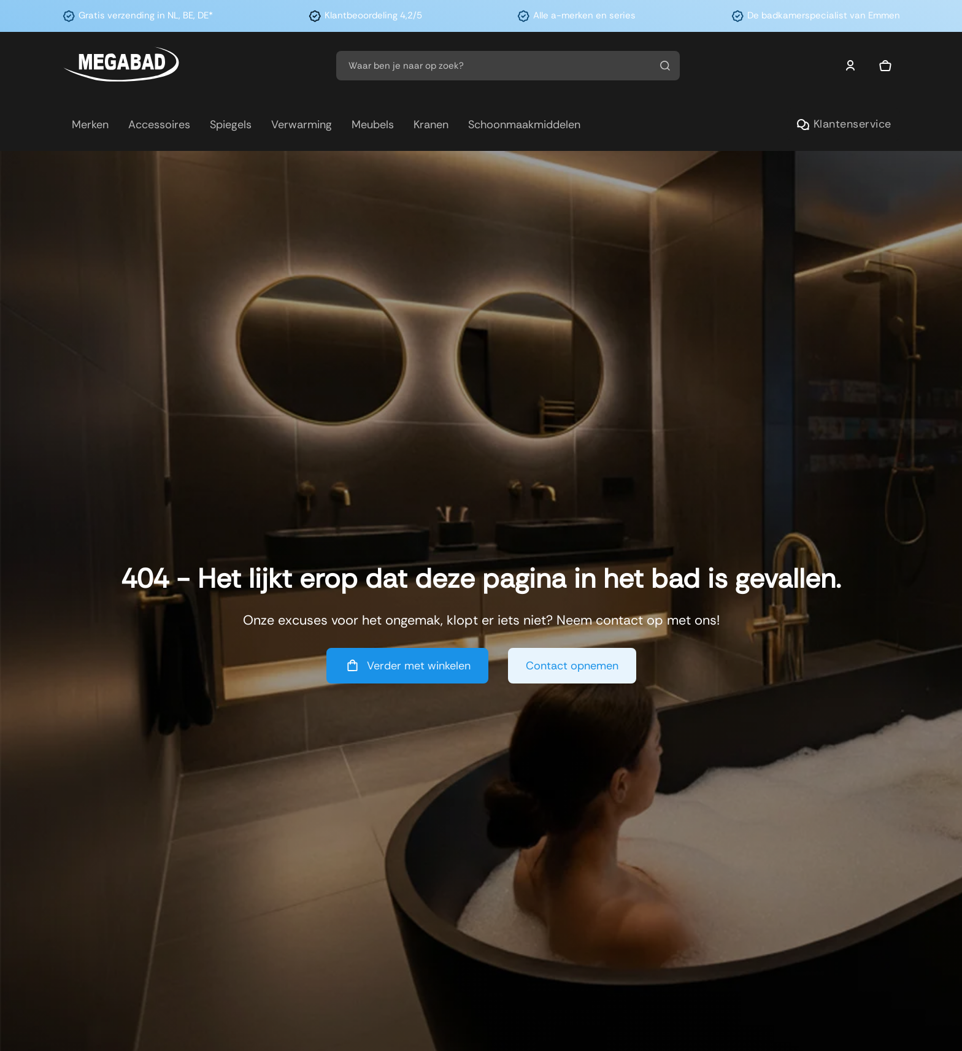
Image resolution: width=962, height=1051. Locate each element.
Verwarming (301, 124)
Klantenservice (843, 124)
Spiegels (231, 124)
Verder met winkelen (407, 665)
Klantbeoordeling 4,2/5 (373, 15)
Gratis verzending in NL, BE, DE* (146, 15)
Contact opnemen (572, 665)
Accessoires (159, 124)
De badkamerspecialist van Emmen (823, 15)
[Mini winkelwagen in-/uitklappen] (885, 65)
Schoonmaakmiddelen (524, 124)
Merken (90, 124)
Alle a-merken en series (584, 15)
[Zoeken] (665, 65)
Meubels (373, 124)
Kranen (431, 124)
